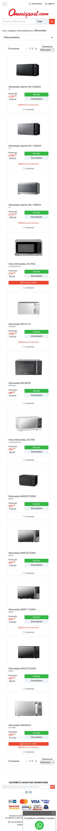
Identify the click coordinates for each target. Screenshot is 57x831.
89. (12, 392)
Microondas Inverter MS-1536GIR (25, 146)
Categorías (12, 31)
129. (13, 96)
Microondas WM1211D (20, 324)
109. (13, 333)
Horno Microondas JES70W (22, 440)
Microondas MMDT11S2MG (22, 609)
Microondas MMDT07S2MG (22, 553)
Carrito (49, 4)
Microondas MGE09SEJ (20, 725)
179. (13, 214)
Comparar (28, 110)
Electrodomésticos (25, 31)
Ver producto (36, 99)
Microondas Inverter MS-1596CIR (25, 205)
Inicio (4, 31)
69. (12, 449)
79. (12, 273)
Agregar (36, 94)
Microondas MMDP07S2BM (22, 496)
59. (12, 505)
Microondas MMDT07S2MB (22, 669)
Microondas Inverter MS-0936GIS (25, 87)
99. (12, 619)
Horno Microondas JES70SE (22, 264)
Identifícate (35, 4)
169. (13, 155)
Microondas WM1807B (20, 383)
